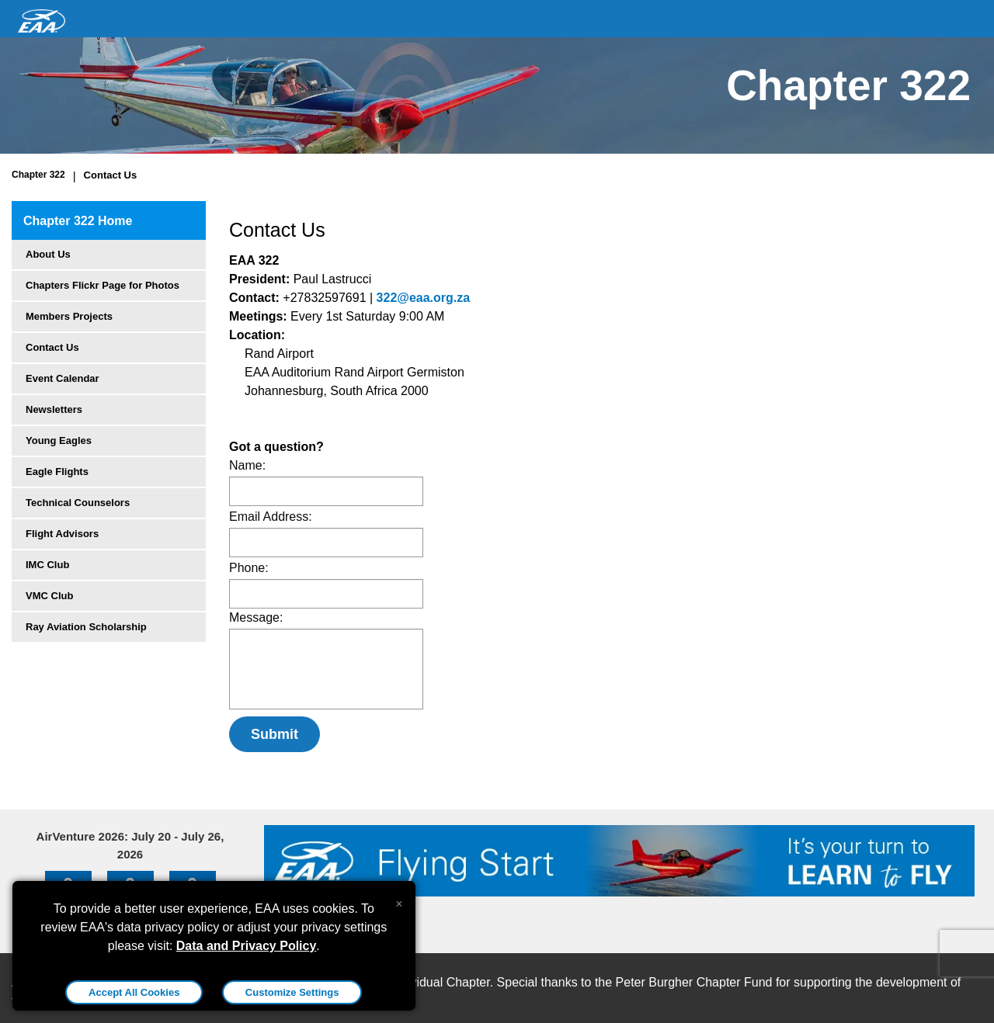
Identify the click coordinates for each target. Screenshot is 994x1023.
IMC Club (47, 564)
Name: (247, 465)
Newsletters (54, 409)
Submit (274, 734)
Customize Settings (292, 992)
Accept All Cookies (134, 992)
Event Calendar (62, 378)
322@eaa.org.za (424, 297)
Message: (256, 617)
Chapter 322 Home (78, 220)
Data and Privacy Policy (246, 945)
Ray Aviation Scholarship (86, 627)
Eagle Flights (57, 471)
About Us (48, 254)
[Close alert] (398, 900)
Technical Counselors (78, 502)
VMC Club (49, 596)
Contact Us (110, 175)
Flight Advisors (62, 533)
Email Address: (270, 516)
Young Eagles (59, 440)
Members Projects (69, 316)
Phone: (249, 567)
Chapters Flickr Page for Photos (102, 285)
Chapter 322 (38, 174)
